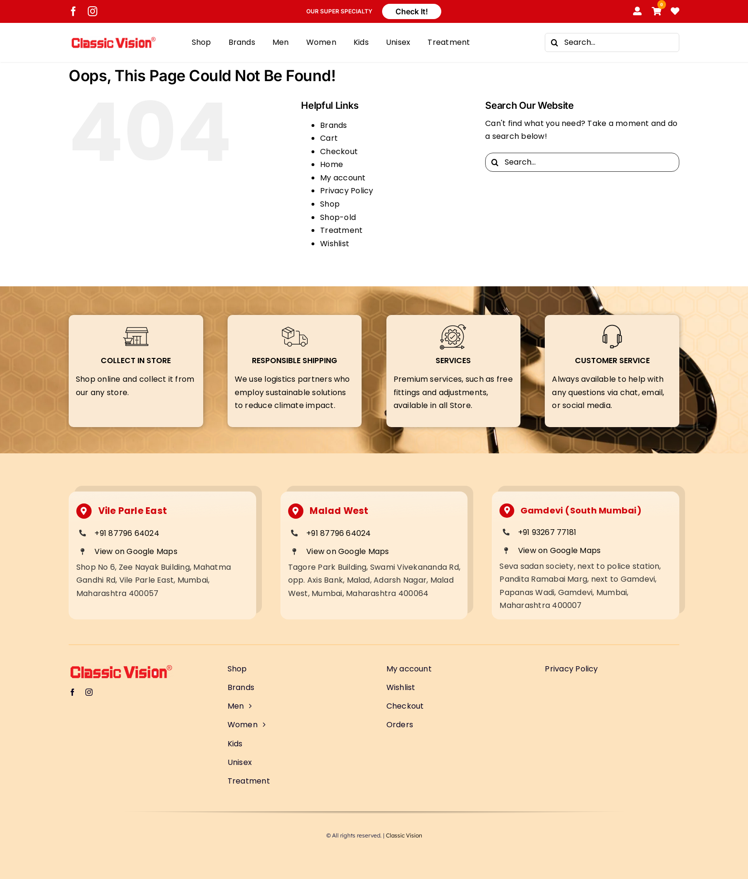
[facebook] (73, 11)
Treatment (341, 230)
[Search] (554, 42)
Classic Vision (404, 835)
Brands (333, 125)
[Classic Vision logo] (113, 39)
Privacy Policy (346, 190)
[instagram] (92, 11)
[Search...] (612, 42)
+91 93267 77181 (547, 532)
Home (331, 164)
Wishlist (334, 243)
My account (342, 177)
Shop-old (338, 217)
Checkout (339, 151)
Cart (329, 138)
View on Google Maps (135, 551)
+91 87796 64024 (126, 533)
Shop (330, 204)
